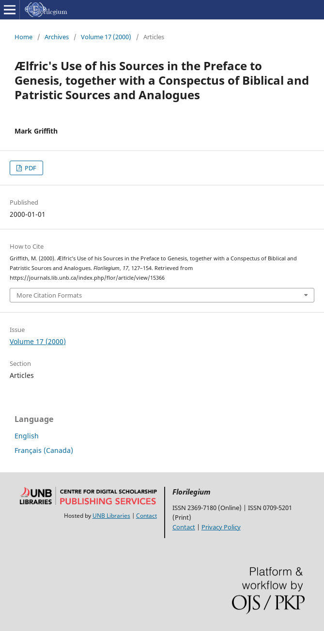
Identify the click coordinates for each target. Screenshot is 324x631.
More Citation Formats (49, 295)
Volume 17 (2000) (106, 36)
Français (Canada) (44, 450)
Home (23, 36)
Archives (57, 36)
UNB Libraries (111, 515)
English (27, 435)
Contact (146, 515)
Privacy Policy (221, 527)
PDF (29, 168)
